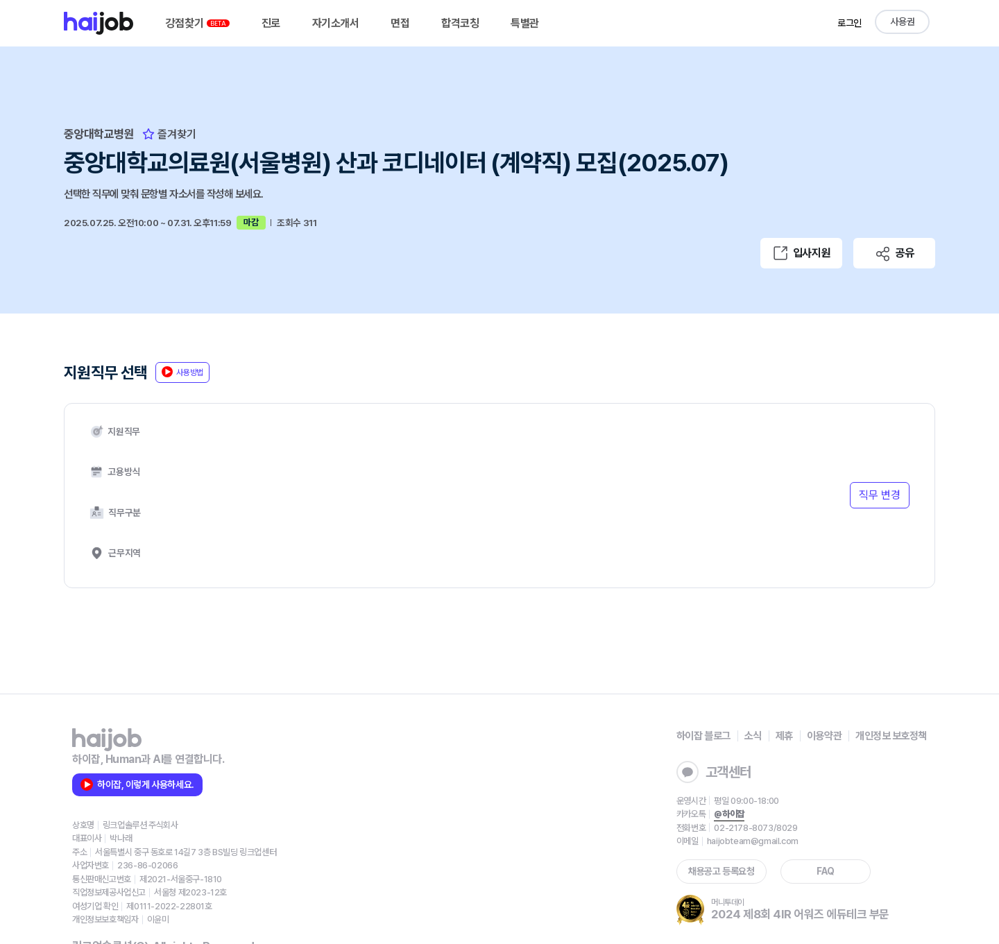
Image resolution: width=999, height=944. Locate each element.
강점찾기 (205, 23)
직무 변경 (877, 471)
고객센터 (697, 727)
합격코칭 (467, 23)
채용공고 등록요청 (705, 826)
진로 (278, 23)
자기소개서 (343, 23)
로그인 (847, 22)
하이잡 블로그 (689, 691)
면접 (407, 23)
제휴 (774, 691)
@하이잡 (713, 770)
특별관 (532, 23)
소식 (742, 691)
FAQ (810, 826)
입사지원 (801, 248)
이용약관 (816, 691)
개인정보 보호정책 (888, 691)
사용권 (901, 22)
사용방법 (187, 380)
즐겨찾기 (174, 115)
